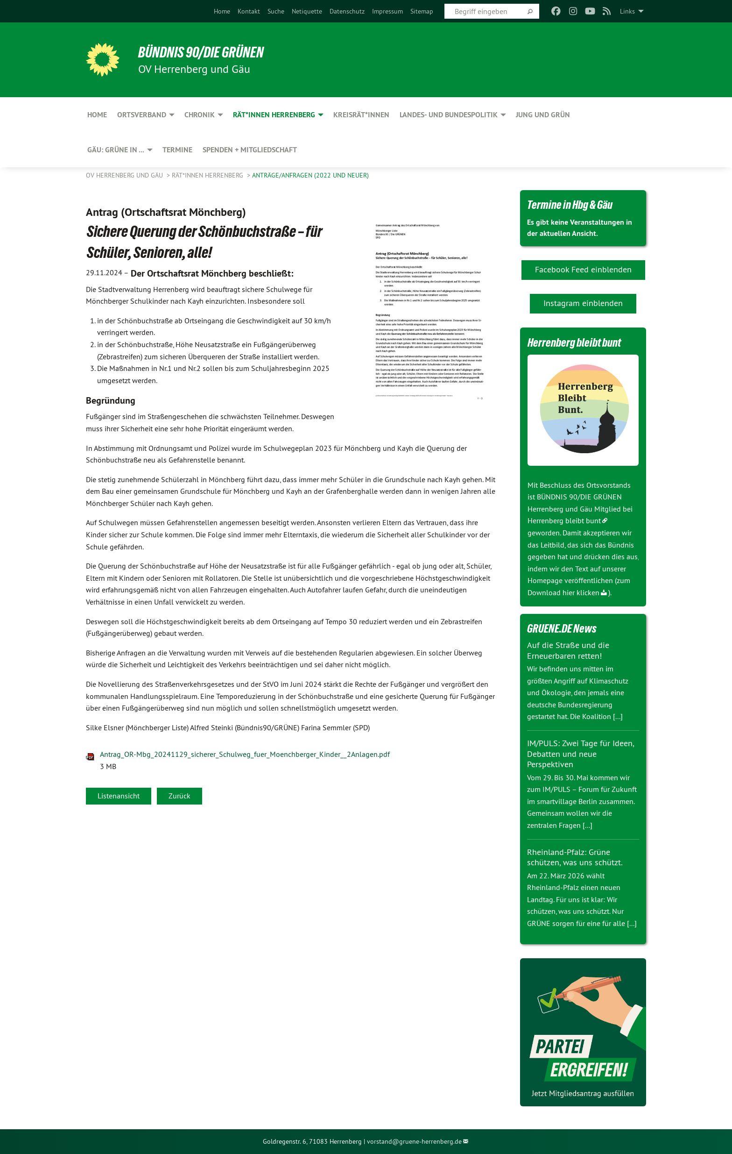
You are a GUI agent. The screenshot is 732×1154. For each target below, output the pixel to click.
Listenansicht (119, 795)
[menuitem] (222, 11)
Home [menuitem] (97, 115)
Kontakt (249, 11)
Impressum (387, 11)
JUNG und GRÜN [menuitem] (543, 115)
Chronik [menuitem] (199, 115)
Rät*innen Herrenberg (208, 175)
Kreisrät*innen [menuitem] (361, 115)
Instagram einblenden (583, 303)
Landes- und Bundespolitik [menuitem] (449, 115)
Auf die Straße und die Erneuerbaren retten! (568, 650)
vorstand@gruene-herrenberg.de (414, 1141)
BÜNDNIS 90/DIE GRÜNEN (201, 52)
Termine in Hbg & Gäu (569, 204)
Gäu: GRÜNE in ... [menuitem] (115, 150)
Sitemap (421, 11)
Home (222, 11)
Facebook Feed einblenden (583, 269)
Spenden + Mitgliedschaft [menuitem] (250, 150)
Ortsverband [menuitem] (141, 115)
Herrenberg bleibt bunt (564, 520)
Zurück (179, 795)
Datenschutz (347, 11)
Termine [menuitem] (177, 150)
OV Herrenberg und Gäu (125, 175)
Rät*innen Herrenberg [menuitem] (274, 115)
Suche (275, 11)
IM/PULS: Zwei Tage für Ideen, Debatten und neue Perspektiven (580, 753)
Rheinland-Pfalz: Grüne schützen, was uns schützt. (575, 857)
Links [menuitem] (627, 11)
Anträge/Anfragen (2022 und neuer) (310, 175)
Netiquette (307, 11)
